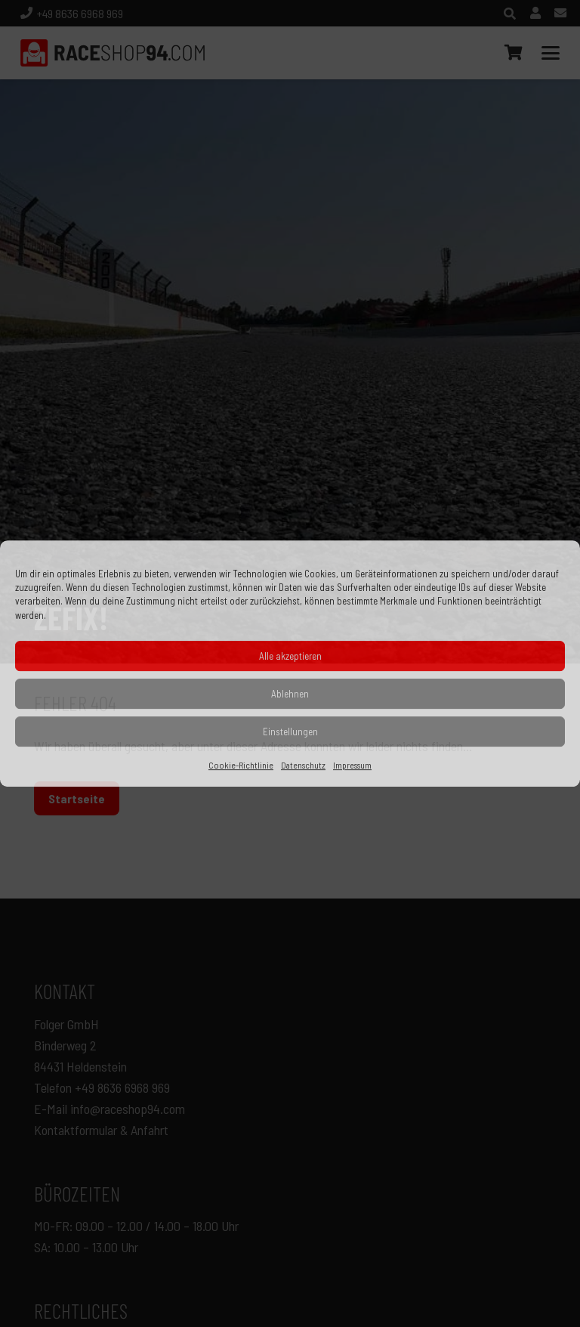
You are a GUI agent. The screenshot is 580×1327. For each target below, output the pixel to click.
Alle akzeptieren (290, 656)
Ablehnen (290, 694)
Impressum (352, 764)
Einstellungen (290, 731)
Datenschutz (303, 764)
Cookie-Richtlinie (240, 764)
